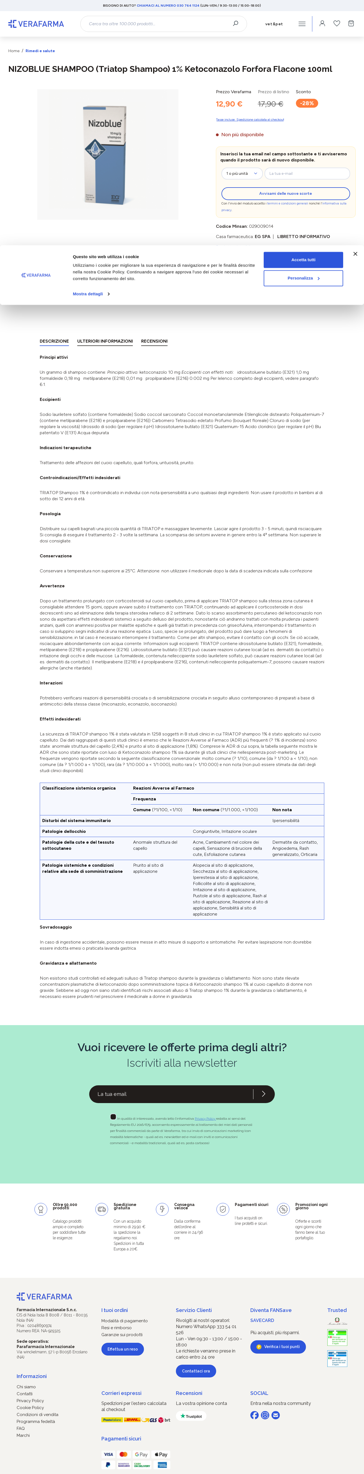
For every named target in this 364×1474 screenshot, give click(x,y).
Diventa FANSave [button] (271, 1310)
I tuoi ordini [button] (114, 1310)
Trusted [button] (337, 1310)
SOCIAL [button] (259, 1393)
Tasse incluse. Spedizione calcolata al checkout (250, 120)
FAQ (21, 1428)
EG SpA (262, 236)
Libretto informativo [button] (303, 236)
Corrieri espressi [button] (121, 1393)
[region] (108, 154)
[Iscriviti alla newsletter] (264, 1094)
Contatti (25, 1393)
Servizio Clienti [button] (194, 1310)
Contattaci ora (196, 1371)
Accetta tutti (303, 14)
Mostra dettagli (88, 48)
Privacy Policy (205, 1119)
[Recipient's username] (171, 1094)
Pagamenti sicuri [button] (121, 1439)
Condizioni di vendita (37, 1414)
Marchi (23, 1435)
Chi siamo (26, 1386)
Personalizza (304, 33)
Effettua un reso (123, 1349)
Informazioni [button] (32, 1376)
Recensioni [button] (189, 1393)
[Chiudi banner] (355, 9)
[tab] (54, 342)
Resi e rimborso (116, 1327)
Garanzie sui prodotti (122, 1334)
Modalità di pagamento (124, 1320)
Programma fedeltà (36, 1421)
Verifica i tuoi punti (282, 1346)
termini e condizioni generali (287, 203)
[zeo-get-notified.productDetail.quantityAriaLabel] (242, 173)
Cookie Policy (30, 1407)
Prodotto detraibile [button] (234, 246)
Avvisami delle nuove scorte (285, 193)
